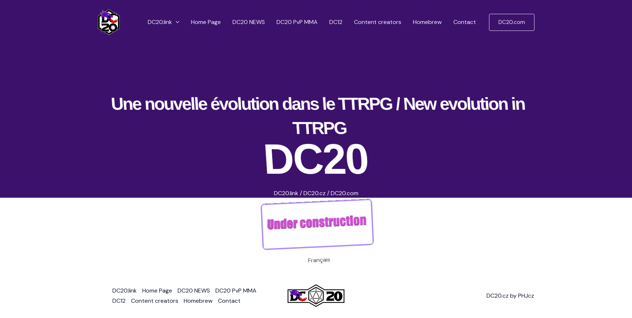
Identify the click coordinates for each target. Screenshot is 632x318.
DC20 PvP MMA (297, 22)
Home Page (206, 22)
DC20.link (163, 22)
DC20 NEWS (248, 22)
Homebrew (427, 22)
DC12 (335, 22)
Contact (464, 22)
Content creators (377, 22)
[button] (175, 22)
